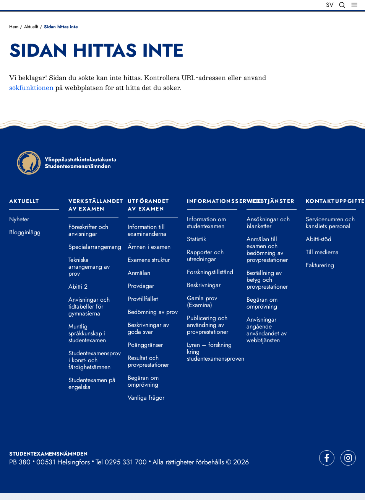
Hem (13, 26)
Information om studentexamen (206, 223)
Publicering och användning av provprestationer (207, 325)
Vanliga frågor (146, 397)
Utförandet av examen (148, 204)
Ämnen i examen (149, 246)
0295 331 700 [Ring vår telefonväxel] (126, 462)
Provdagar (141, 286)
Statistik (196, 239)
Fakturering (320, 265)
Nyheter (19, 219)
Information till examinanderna (147, 230)
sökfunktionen (31, 87)
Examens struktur (149, 260)
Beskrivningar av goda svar (148, 328)
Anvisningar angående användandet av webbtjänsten (267, 330)
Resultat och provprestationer (148, 361)
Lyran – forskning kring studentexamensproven (212, 352)
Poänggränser (145, 345)
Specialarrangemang (93, 246)
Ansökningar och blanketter (268, 223)
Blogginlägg (25, 232)
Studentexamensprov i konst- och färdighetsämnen (93, 360)
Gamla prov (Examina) (202, 302)
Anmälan (139, 273)
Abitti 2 (78, 286)
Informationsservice (224, 201)
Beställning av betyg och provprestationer (267, 280)
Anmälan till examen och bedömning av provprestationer (267, 249)
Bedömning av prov (153, 312)
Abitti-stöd (318, 239)
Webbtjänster (271, 201)
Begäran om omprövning (143, 381)
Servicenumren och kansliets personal (330, 223)
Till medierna (322, 252)
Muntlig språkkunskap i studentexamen (87, 333)
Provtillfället (143, 299)
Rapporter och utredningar (205, 256)
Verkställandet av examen (95, 204)
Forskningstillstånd (210, 272)
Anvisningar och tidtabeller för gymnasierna (89, 306)
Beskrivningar (204, 285)
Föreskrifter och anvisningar (88, 230)
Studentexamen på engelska (91, 384)
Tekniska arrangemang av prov (89, 267)
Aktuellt (31, 26)
